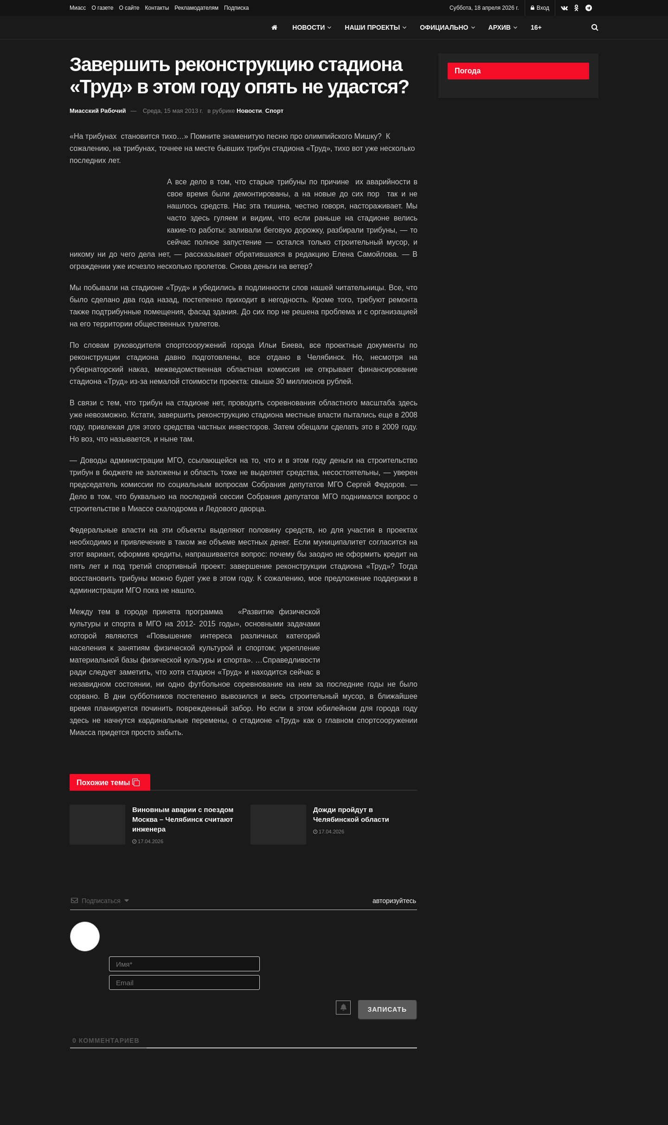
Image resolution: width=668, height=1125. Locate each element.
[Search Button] (594, 27)
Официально (444, 27)
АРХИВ (499, 27)
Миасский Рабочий (98, 110)
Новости (308, 27)
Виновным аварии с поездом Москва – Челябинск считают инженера (182, 819)
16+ (536, 27)
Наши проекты (372, 27)
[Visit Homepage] (139, 27)
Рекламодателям (196, 8)
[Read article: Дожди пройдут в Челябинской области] (278, 825)
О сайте (129, 8)
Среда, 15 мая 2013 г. (173, 110)
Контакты (157, 8)
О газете (102, 8)
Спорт (274, 110)
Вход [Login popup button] (540, 8)
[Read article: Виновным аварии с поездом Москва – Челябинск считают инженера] (97, 825)
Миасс (78, 8)
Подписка (236, 8)
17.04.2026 (147, 841)
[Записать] (387, 1009)
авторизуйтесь (393, 900)
